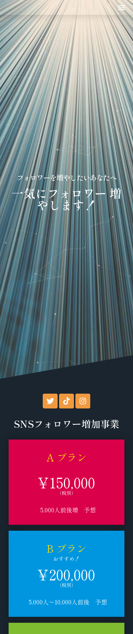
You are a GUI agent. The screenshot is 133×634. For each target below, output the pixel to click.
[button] (121, 7)
